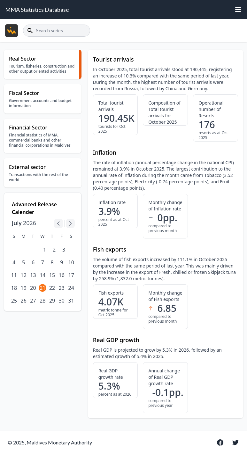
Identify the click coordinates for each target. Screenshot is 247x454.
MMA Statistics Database (37, 9)
